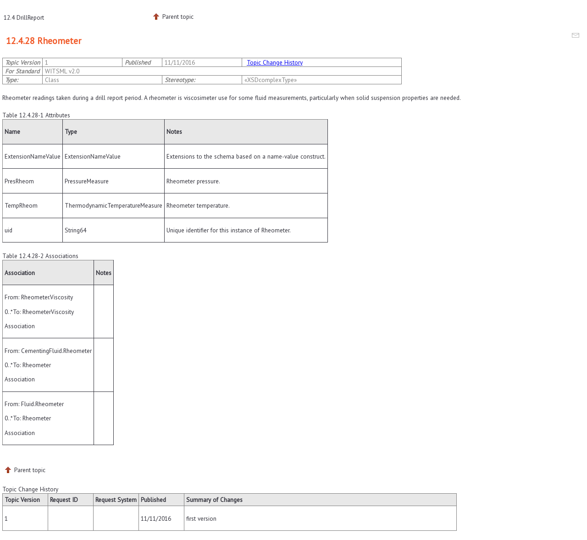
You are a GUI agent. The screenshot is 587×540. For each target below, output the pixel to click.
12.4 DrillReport (24, 17)
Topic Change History (275, 62)
